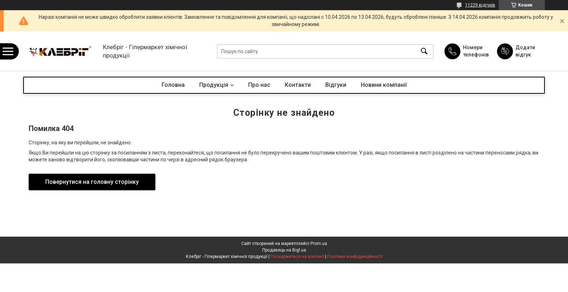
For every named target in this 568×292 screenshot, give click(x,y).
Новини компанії (384, 84)
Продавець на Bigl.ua (284, 250)
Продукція (213, 84)
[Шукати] (424, 51)
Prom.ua (318, 243)
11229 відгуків (480, 5)
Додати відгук (525, 51)
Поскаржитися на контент (297, 256)
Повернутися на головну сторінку (92, 181)
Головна (173, 84)
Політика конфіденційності (355, 256)
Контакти (298, 84)
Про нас (259, 84)
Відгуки (335, 84)
